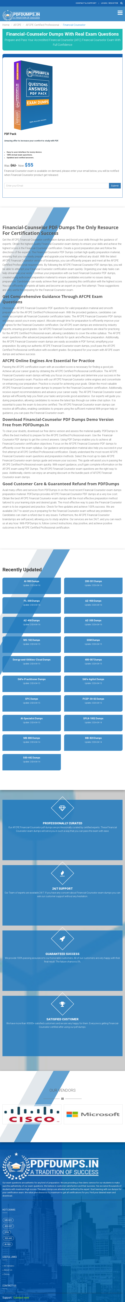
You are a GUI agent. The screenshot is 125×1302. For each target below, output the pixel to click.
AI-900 (8, 1244)
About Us (8, 1270)
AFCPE (17, 24)
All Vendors (9, 1266)
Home (5, 24)
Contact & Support (86, 3)
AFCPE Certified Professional (42, 24)
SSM (7, 1232)
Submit (115, 185)
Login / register (109, 3)
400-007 (8, 1226)
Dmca (6, 1274)
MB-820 (8, 1220)
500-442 (8, 1238)
